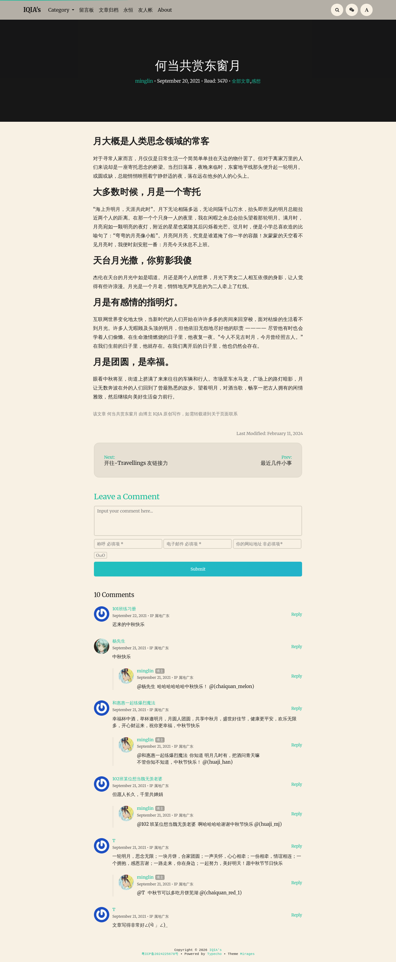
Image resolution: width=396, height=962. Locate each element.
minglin (144, 81)
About (165, 10)
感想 (256, 81)
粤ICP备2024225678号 (160, 954)
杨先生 (118, 641)
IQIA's (32, 10)
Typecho (214, 954)
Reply (296, 614)
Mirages (247, 954)
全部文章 (241, 81)
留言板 (86, 10)
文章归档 (108, 10)
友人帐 (145, 10)
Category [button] (59, 10)
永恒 (128, 10)
